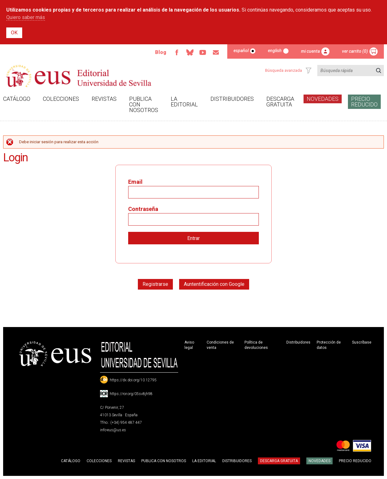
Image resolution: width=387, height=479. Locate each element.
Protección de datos (329, 345)
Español (241, 50)
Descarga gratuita (280, 101)
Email (216, 52)
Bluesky (190, 52)
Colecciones (61, 98)
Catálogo (16, 98)
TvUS (203, 52)
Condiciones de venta (220, 345)
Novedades (323, 98)
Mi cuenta (310, 51)
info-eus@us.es (113, 430)
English (275, 50)
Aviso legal (189, 345)
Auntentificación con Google (214, 284)
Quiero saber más (25, 17)
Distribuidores (232, 98)
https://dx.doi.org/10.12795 (133, 380)
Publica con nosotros (143, 104)
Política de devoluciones (256, 345)
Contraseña (143, 209)
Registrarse (155, 284)
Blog (160, 52)
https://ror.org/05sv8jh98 (131, 394)
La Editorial (184, 101)
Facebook (177, 52)
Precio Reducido (364, 101)
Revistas (104, 98)
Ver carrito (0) (355, 51)
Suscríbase (361, 342)
